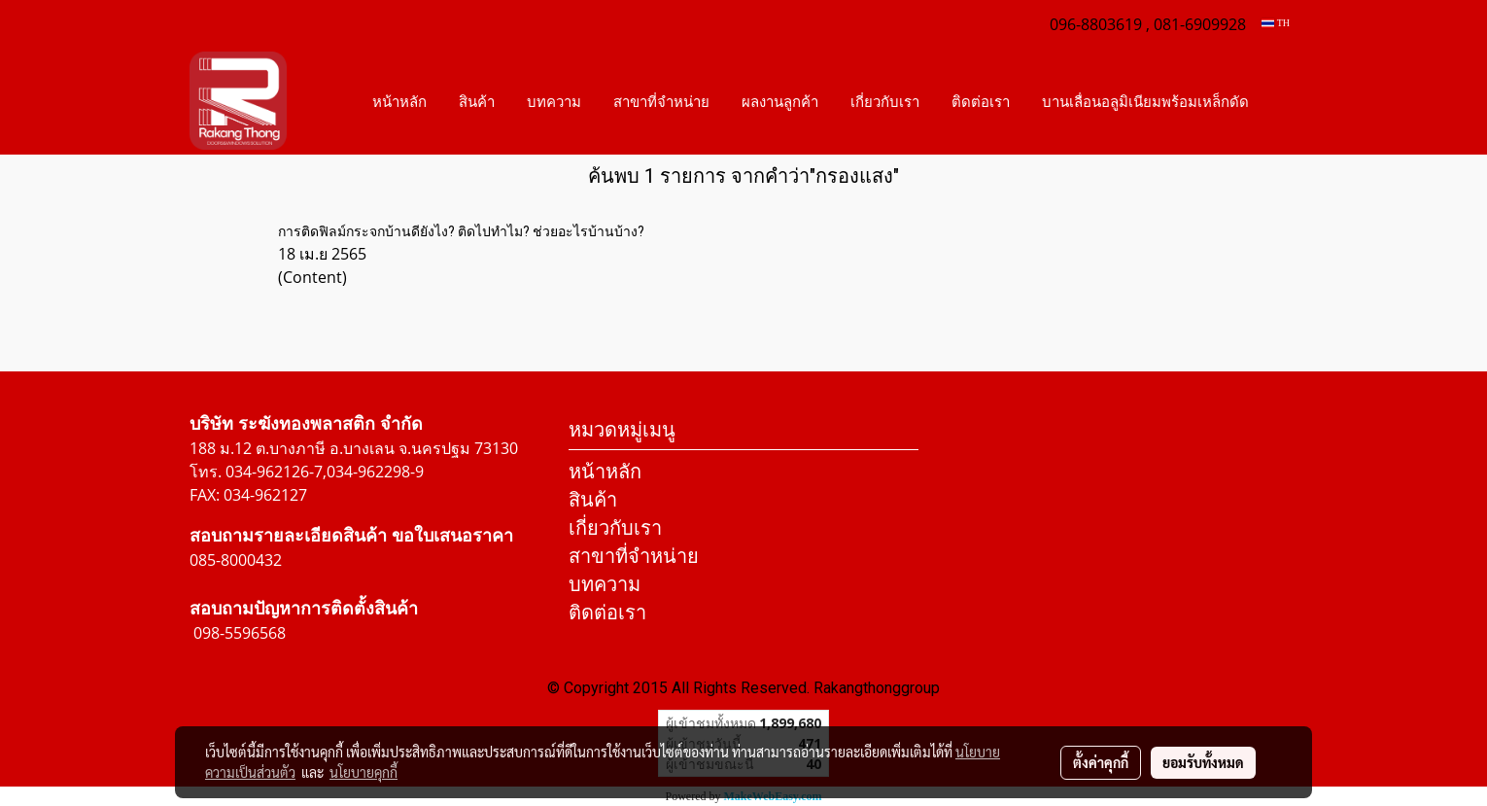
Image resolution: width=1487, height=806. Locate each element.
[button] (1282, 101)
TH (1276, 23)
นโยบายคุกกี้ (363, 772)
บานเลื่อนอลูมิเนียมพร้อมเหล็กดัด (1145, 101)
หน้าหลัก (399, 101)
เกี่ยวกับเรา (884, 101)
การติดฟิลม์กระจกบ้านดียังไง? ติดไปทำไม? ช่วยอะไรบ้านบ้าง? (461, 231)
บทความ (554, 101)
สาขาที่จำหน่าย (661, 101)
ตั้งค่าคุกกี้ (1100, 762)
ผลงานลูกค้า (780, 101)
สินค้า (477, 101)
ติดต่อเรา (980, 101)
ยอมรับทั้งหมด (1203, 762)
